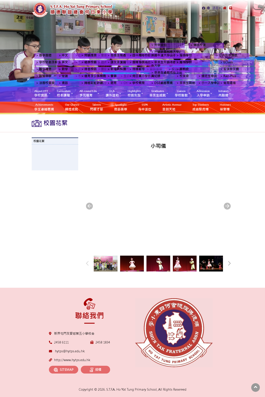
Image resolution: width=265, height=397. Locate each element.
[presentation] (89, 206)
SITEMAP (64, 370)
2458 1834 (102, 342)
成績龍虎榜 (200, 107)
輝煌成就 (72, 107)
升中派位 (144, 107)
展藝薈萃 (120, 107)
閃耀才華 (96, 107)
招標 (95, 370)
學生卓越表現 (44, 107)
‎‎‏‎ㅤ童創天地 (171, 107)
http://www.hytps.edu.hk (69, 360)
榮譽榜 (225, 107)
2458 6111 (61, 342)
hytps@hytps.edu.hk (67, 351)
